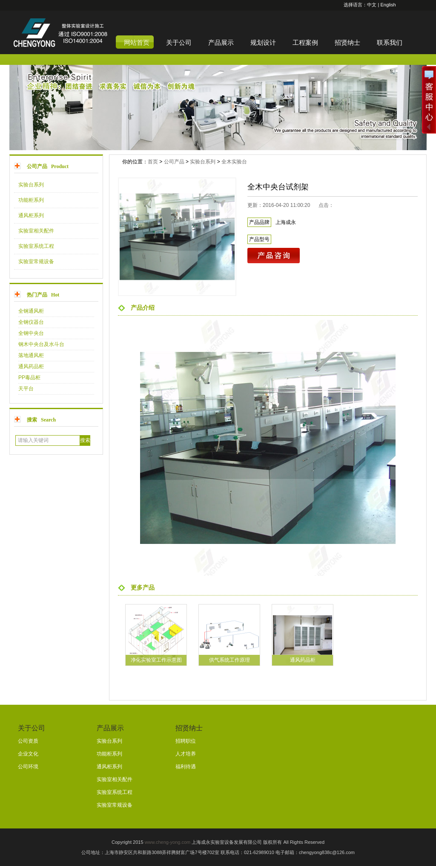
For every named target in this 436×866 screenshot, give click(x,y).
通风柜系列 (31, 215)
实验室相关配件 (36, 231)
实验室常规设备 (36, 261)
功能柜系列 (31, 200)
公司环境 (28, 767)
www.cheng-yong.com (168, 842)
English (388, 4)
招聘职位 (185, 741)
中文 (371, 4)
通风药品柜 (31, 366)
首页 (153, 162)
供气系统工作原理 (229, 660)
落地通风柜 (31, 355)
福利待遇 (185, 767)
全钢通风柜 (31, 311)
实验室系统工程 (36, 246)
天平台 (26, 389)
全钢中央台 (31, 333)
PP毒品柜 (29, 378)
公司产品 (174, 162)
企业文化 (28, 754)
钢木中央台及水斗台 (41, 344)
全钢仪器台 (31, 322)
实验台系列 (31, 185)
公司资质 (28, 741)
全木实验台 (234, 162)
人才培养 (185, 754)
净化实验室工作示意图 (156, 660)
